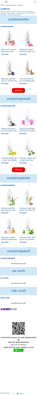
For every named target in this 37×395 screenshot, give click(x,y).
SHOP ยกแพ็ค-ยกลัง (11, 5)
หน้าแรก (2, 5)
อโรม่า (4, 11)
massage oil (3, 13)
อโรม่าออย (9, 11)
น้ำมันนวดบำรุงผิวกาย (21, 13)
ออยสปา (5, 15)
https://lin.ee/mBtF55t (18, 344)
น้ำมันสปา (14, 11)
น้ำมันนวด (19, 11)
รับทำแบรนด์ (10, 15)
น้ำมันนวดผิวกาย (30, 13)
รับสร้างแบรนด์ (17, 15)
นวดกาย (24, 11)
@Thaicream (14, 347)
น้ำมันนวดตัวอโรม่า (11, 13)
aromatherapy (29, 11)
